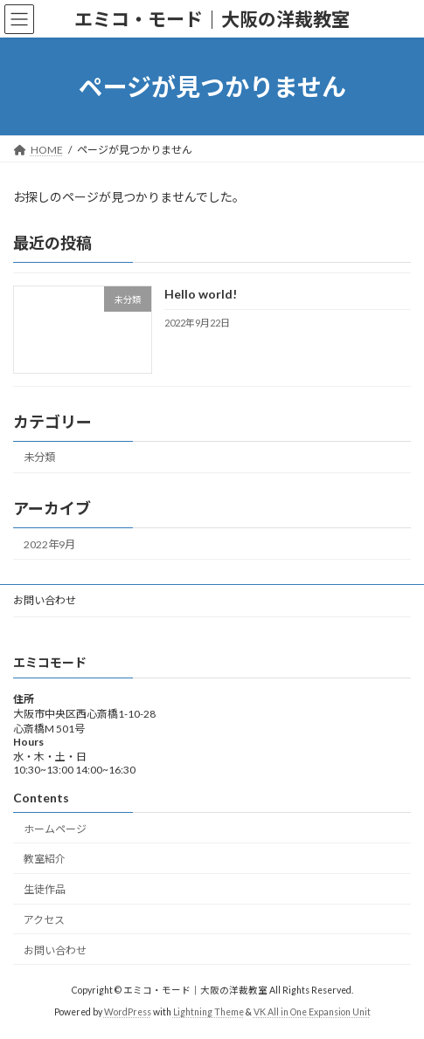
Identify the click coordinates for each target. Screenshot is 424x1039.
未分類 (39, 457)
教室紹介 (45, 859)
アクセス (44, 919)
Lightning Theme (208, 1012)
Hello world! (200, 294)
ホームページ (55, 829)
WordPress (127, 1012)
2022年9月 (49, 544)
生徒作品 (45, 890)
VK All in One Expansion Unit (312, 1012)
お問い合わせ (44, 600)
